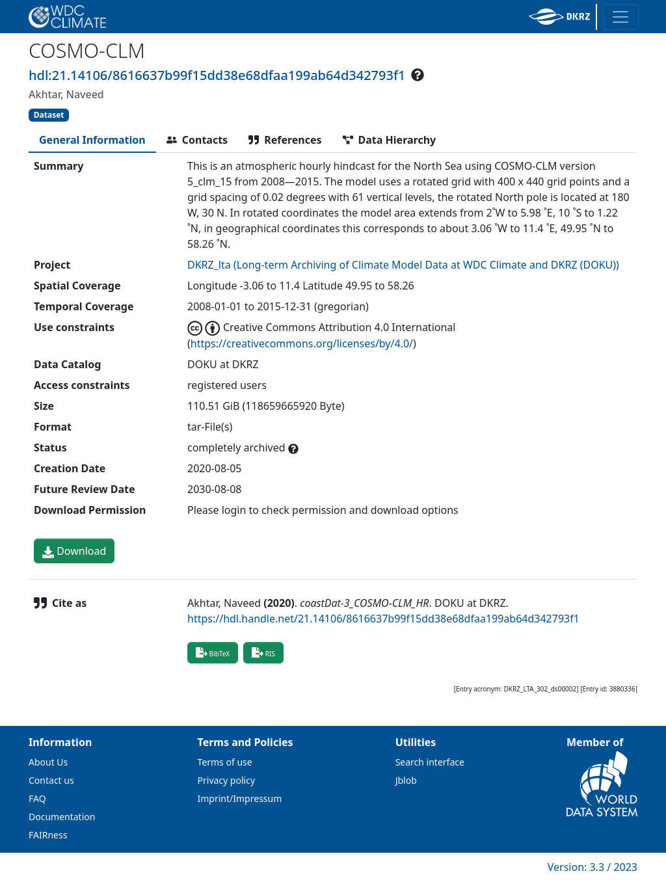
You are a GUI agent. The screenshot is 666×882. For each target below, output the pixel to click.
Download (74, 551)
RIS (263, 652)
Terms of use (225, 762)
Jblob (406, 780)
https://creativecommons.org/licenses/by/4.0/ (302, 343)
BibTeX (213, 652)
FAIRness (48, 835)
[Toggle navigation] (620, 17)
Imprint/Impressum (240, 798)
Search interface (429, 762)
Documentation (62, 816)
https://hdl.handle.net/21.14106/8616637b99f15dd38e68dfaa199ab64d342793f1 (383, 618)
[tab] (92, 140)
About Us (48, 762)
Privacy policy (227, 780)
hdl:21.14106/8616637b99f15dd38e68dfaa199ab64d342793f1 (217, 75)
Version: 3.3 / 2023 (592, 867)
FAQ (37, 798)
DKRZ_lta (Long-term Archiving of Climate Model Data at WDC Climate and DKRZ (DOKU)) (403, 265)
